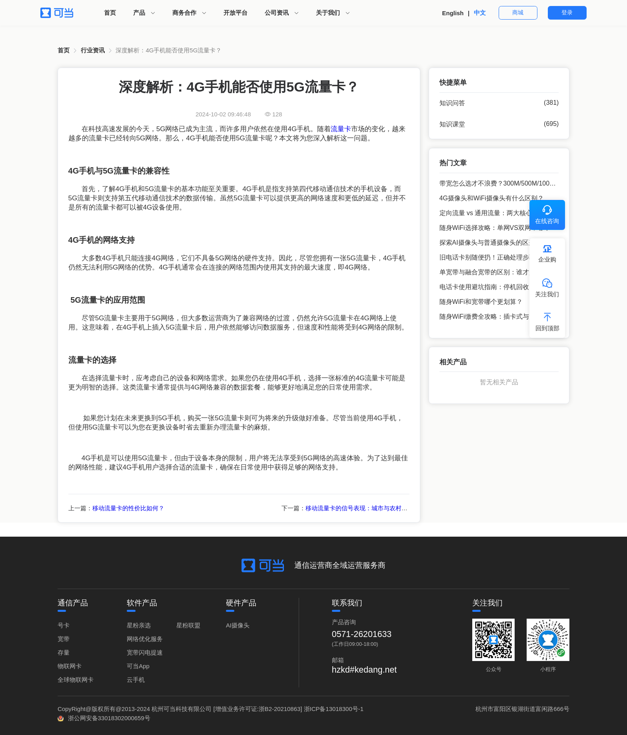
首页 (110, 12)
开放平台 (236, 12)
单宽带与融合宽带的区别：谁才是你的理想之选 (506, 272)
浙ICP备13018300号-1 (333, 708)
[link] (64, 51)
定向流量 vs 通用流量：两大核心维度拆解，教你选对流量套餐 (527, 213)
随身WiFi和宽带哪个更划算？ (481, 301)
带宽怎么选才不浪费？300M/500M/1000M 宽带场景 (512, 183)
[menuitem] (110, 13)
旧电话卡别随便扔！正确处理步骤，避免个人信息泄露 (516, 257)
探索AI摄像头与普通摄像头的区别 (487, 242)
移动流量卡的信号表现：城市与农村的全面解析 (368, 508)
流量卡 (341, 129)
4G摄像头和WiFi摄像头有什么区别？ (491, 198)
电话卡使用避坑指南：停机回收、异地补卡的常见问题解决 (522, 287)
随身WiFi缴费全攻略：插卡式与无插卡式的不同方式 (513, 316)
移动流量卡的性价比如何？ (128, 508)
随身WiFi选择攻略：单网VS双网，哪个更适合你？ (510, 227)
